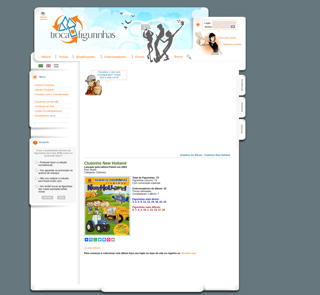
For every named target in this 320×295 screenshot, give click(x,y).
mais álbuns (94, 248)
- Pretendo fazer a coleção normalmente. (52, 163)
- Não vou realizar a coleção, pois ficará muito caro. (53, 179)
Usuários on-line (45, 101)
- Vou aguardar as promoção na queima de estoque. (55, 171)
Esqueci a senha (232, 44)
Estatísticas (43, 115)
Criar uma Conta (227, 38)
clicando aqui (188, 253)
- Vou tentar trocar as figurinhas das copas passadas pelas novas (55, 189)
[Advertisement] (167, 115)
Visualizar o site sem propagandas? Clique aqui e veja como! (109, 75)
